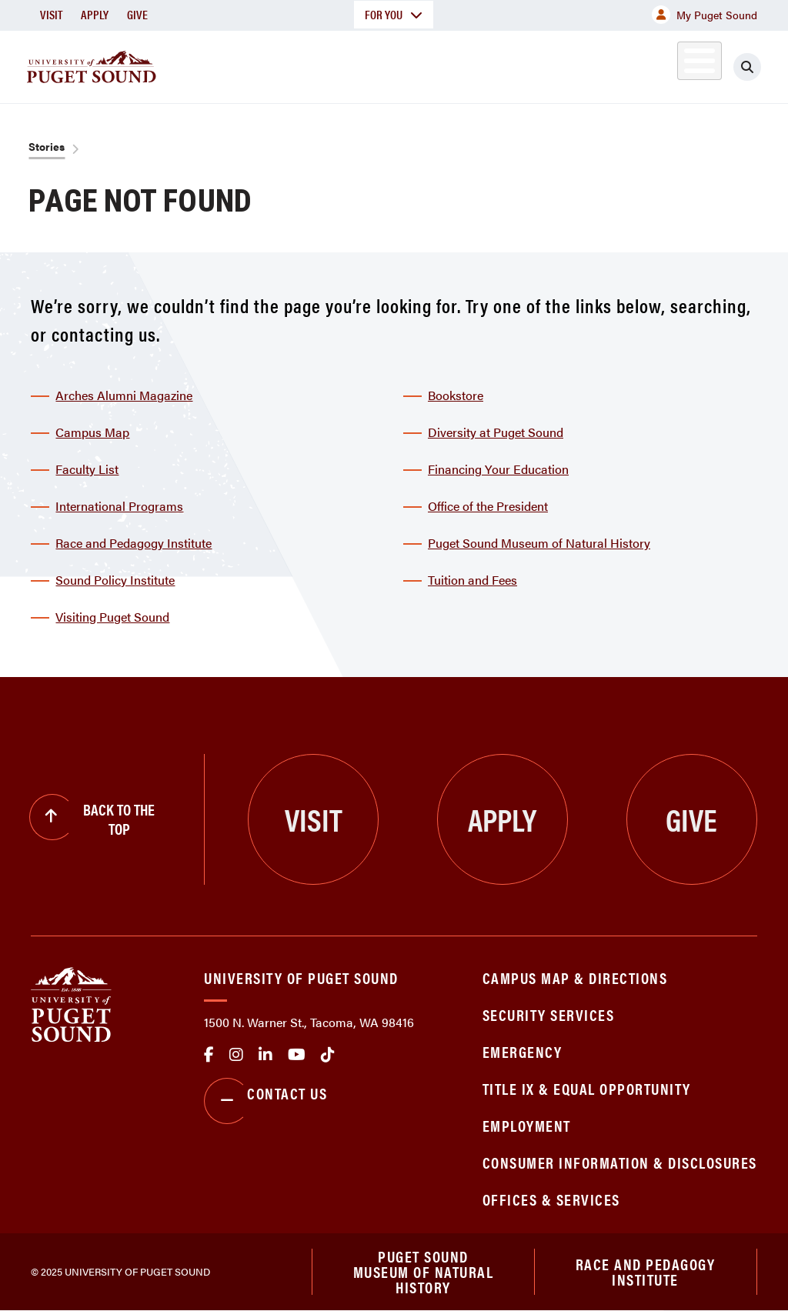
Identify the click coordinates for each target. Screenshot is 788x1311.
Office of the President (488, 506)
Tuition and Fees (472, 580)
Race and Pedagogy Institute (133, 543)
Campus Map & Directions (575, 977)
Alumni (681, 64)
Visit (51, 14)
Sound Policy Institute (115, 580)
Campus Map (92, 432)
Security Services (548, 1014)
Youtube (297, 1054)
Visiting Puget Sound (112, 616)
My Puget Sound (704, 14)
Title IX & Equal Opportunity (586, 1088)
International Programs (119, 506)
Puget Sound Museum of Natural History (539, 543)
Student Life (505, 64)
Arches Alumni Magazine (123, 395)
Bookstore (455, 395)
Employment (526, 1125)
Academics (294, 64)
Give (137, 14)
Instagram (236, 1054)
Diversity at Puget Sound (495, 432)
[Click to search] (761, 67)
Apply (95, 14)
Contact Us (265, 1101)
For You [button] (393, 14)
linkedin (265, 1054)
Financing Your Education (498, 469)
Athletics (612, 64)
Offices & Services (551, 1199)
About (203, 64)
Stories (46, 146)
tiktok (328, 1054)
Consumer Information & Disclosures (619, 1162)
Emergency (522, 1051)
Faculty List (87, 469)
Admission (397, 64)
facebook (209, 1054)
